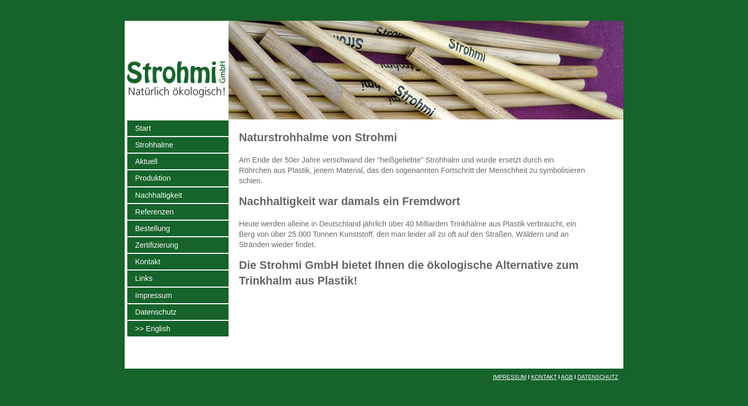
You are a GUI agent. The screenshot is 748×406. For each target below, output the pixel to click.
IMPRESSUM (510, 377)
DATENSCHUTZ (597, 377)
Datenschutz (156, 312)
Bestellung (152, 228)
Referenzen (154, 212)
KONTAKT (543, 377)
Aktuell (146, 161)
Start (143, 128)
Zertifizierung (156, 245)
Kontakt (148, 262)
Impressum (153, 295)
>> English (152, 328)
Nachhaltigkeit (158, 195)
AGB (567, 377)
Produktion (153, 178)
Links (144, 278)
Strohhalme (154, 145)
